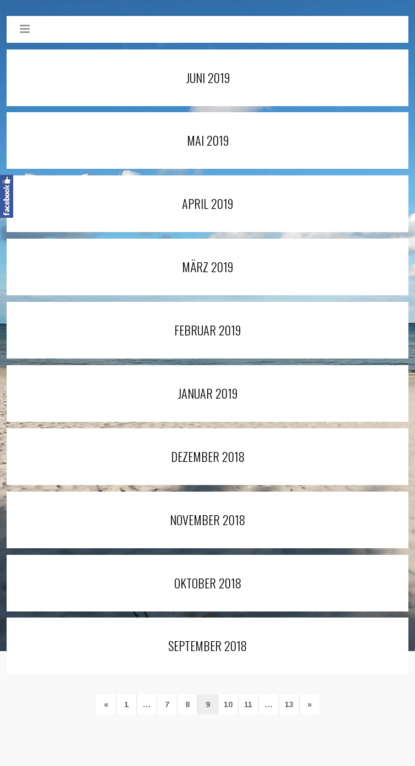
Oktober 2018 (207, 583)
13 (289, 704)
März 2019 (207, 266)
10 (228, 704)
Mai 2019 (208, 140)
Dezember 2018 (208, 456)
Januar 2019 (207, 393)
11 (248, 704)
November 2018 (207, 519)
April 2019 (207, 203)
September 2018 (207, 645)
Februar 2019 (207, 330)
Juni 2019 (208, 77)
